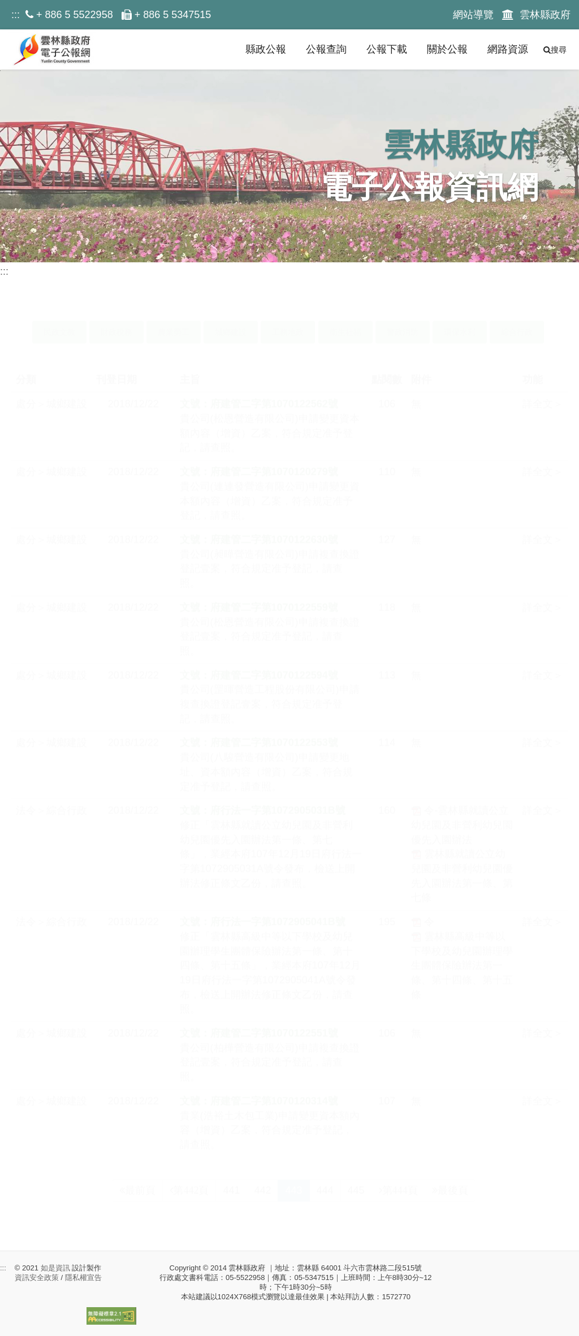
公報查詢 (326, 49)
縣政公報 (265, 49)
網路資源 (507, 49)
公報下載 (386, 49)
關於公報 (447, 49)
